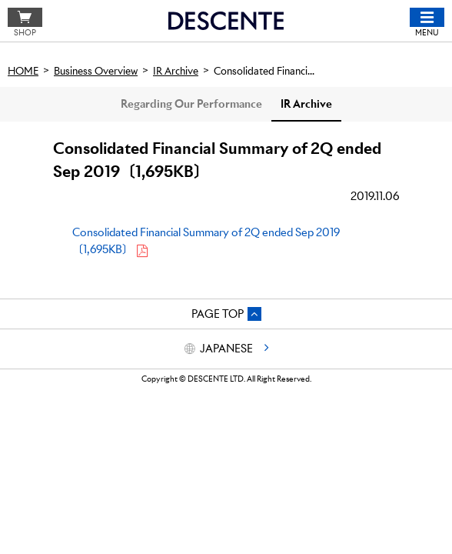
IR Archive (306, 104)
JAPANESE (226, 348)
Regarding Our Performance (191, 104)
